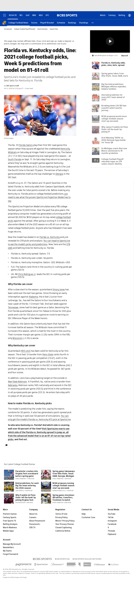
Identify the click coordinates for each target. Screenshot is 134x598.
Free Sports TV (9, 521)
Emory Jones (59, 289)
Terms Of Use (61, 514)
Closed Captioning (63, 527)
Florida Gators (26, 145)
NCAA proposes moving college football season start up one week (63, 485)
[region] (110, 41)
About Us (33, 514)
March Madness (10, 527)
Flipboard (112, 534)
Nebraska (12, 385)
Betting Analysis (10, 524)
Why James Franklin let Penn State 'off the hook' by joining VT (114, 129)
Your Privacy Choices (64, 524)
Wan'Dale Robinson (17, 381)
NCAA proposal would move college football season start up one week (114, 118)
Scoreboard (8, 29)
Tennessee (13, 307)
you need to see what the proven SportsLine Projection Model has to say (39, 197)
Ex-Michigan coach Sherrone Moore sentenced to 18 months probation (114, 150)
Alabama (33, 296)
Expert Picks (54, 29)
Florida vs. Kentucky (50, 237)
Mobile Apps (8, 531)
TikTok (110, 517)
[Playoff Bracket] (47, 22)
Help (84, 514)
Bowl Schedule (43, 29)
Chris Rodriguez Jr (27, 274)
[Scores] (34, 22)
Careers (32, 517)
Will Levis (25, 351)
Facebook (112, 524)
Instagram (112, 521)
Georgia (59, 174)
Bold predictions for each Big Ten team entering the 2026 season (27, 485)
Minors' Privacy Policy (65, 521)
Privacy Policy (61, 517)
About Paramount (37, 521)
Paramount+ (34, 524)
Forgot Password (10, 554)
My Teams (7, 551)
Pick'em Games (10, 514)
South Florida (14, 159)
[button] (93, 22)
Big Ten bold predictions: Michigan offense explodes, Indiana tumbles (113, 86)
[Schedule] (61, 22)
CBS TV (32, 527)
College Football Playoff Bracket (24, 29)
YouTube (111, 514)
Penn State (47, 354)
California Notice (62, 531)
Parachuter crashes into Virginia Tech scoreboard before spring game (26, 473)
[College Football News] (18, 22)
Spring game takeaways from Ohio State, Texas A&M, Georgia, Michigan (64, 473)
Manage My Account (12, 544)
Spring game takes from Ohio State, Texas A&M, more (114, 74)
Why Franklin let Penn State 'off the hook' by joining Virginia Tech (25, 497)
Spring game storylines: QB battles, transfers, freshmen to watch (64, 497)
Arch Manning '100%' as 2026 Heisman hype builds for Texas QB (113, 140)
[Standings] (84, 22)
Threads (111, 531)
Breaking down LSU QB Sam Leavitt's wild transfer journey (113, 108)
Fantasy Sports (9, 517)
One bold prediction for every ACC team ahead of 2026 (113, 97)
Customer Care (88, 517)
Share (123, 56)
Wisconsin (17, 338)
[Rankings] (72, 22)
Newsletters (8, 547)
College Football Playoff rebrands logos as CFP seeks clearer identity (112, 161)
